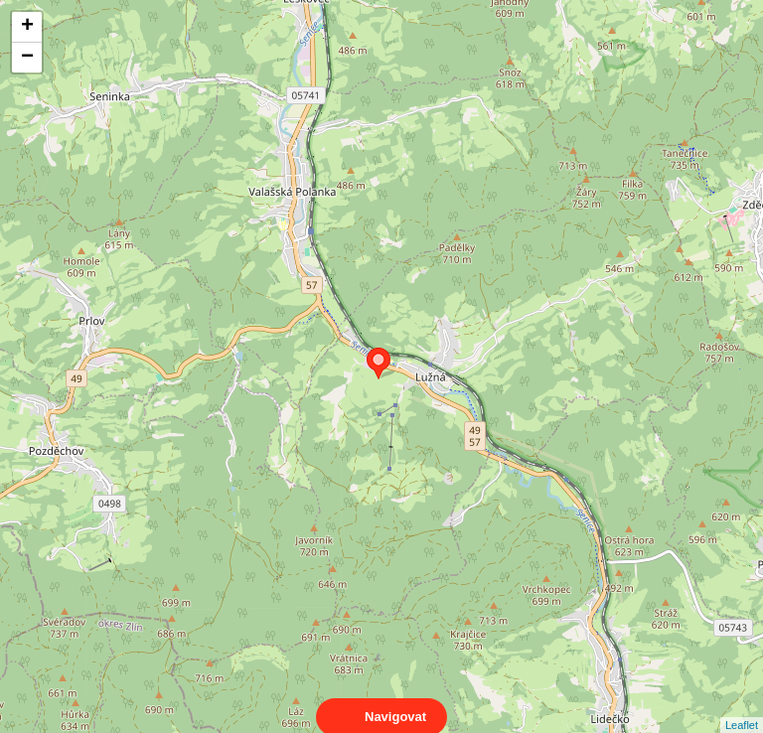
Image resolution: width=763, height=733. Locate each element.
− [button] (27, 58)
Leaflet (741, 707)
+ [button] (27, 27)
